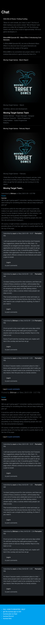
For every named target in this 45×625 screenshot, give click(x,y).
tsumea (4, 198)
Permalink (38, 233)
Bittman (13, 193)
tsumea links (7, 618)
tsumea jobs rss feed (10, 614)
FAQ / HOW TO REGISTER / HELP (14, 609)
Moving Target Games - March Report (15, 60)
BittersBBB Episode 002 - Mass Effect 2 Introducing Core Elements (22, 39)
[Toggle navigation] (4, 3)
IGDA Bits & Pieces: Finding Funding (15, 19)
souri (14, 233)
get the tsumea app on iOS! (12, 612)
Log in (8, 262)
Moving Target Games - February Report (16, 128)
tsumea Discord (8, 616)
